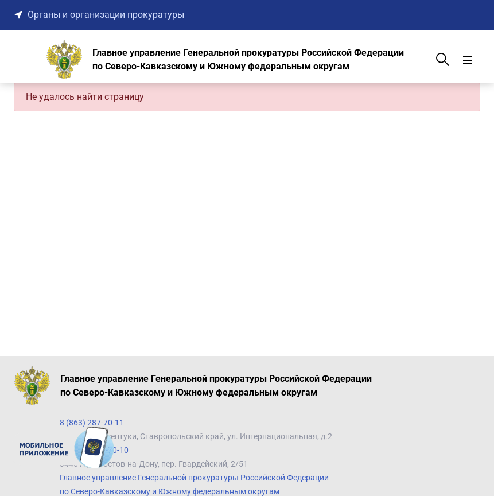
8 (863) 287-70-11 (92, 422)
